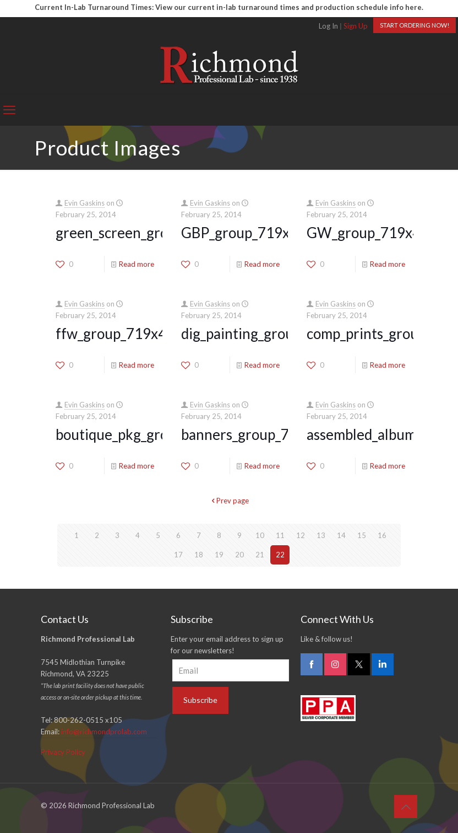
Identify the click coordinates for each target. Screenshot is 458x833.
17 (178, 554)
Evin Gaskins (84, 202)
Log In (328, 26)
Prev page (229, 500)
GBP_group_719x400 (247, 232)
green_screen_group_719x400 (151, 232)
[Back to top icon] (405, 806)
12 (300, 535)
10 (259, 535)
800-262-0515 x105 (88, 720)
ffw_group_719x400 (119, 333)
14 (341, 535)
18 (198, 554)
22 (280, 554)
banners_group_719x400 (259, 434)
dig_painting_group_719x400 (272, 333)
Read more (136, 264)
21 (259, 554)
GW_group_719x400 (372, 232)
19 (219, 554)
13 (321, 535)
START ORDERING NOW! (414, 25)
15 (361, 535)
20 (239, 554)
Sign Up (356, 26)
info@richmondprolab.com (104, 731)
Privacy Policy (63, 752)
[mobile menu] (9, 109)
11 (280, 535)
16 (382, 535)
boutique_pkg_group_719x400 (151, 434)
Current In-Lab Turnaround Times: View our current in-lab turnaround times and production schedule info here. (229, 7)
